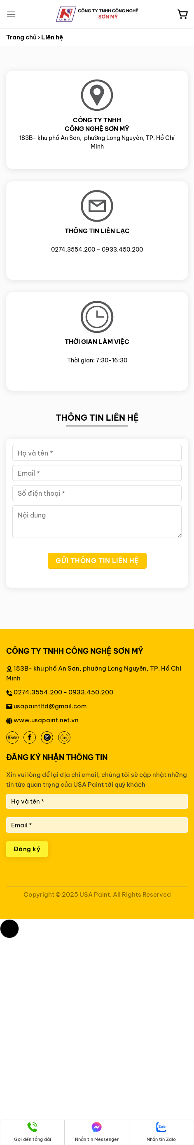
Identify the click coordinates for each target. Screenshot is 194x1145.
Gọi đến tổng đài (32, 1132)
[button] (9, 928)
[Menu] (11, 14)
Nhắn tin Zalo (161, 1132)
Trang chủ (21, 37)
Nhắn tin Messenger (97, 1132)
